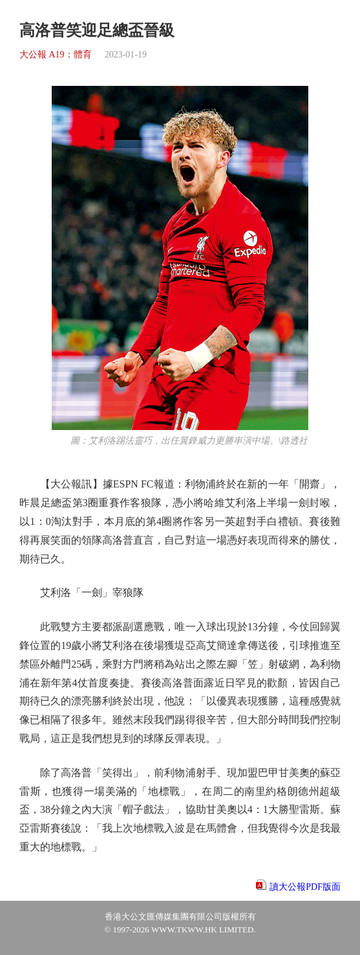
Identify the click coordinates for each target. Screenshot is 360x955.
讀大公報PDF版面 (305, 887)
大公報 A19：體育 (55, 54)
